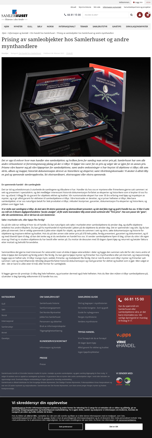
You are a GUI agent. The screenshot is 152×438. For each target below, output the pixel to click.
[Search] (132, 15)
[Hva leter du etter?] (106, 15)
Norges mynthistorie (87, 317)
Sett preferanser (65, 428)
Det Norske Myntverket (50, 312)
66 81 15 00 (72, 14)
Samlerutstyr (100, 26)
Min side (97, 7)
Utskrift (69, 53)
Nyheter (18, 26)
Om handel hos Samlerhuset (30, 53)
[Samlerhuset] (15, 15)
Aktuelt (73, 7)
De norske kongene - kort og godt (93, 307)
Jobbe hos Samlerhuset (50, 317)
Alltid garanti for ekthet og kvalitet (93, 347)
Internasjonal (7, 321)
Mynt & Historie (85, 7)
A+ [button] (149, 2)
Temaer (84, 26)
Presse (43, 364)
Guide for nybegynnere (88, 312)
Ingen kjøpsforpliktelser (88, 352)
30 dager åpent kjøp (87, 343)
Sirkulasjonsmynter (137, 26)
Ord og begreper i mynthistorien (92, 303)
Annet (4, 332)
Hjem (6, 26)
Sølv (39, 26)
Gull (29, 26)
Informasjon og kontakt (112, 7)
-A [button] (147, 2)
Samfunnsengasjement (50, 307)
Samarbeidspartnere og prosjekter (137, 7)
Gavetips (116, 26)
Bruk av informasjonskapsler (53, 326)
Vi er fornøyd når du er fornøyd (92, 338)
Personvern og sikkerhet (51, 321)
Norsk (50, 26)
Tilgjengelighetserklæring (51, 330)
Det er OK (114, 428)
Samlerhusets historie (49, 303)
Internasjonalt (67, 26)
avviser (47, 419)
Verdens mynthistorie (87, 321)
